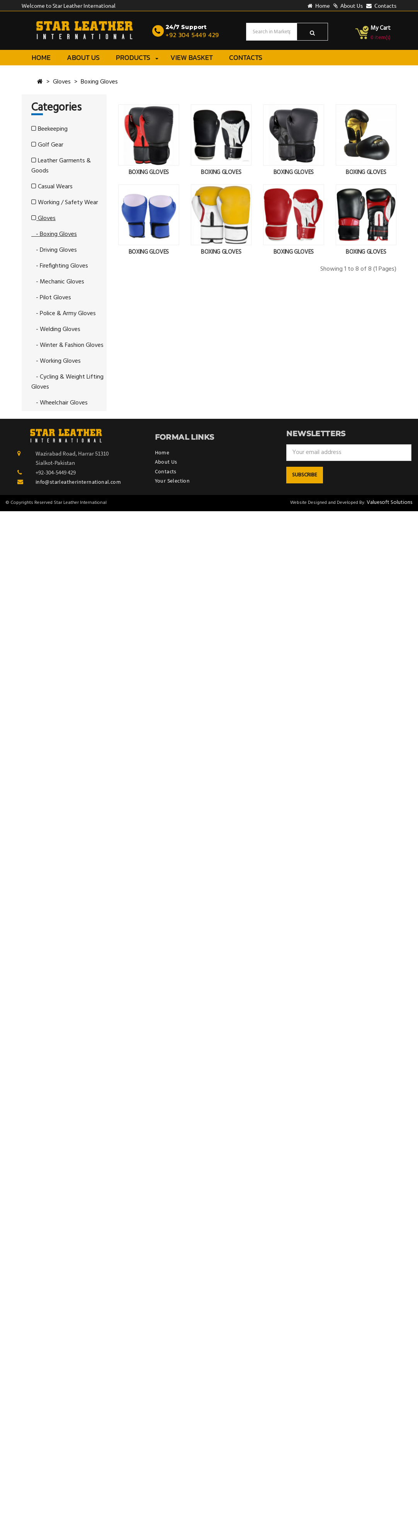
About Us (348, 5)
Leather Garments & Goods (61, 166)
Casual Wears (52, 187)
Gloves (62, 82)
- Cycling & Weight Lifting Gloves (67, 382)
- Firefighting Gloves (59, 266)
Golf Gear (47, 145)
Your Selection (172, 480)
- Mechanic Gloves (57, 282)
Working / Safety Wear (64, 203)
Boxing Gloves (99, 82)
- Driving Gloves (54, 250)
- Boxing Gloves (54, 234)
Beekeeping (49, 129)
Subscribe (304, 475)
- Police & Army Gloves (63, 314)
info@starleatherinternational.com (78, 481)
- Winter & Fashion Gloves (67, 345)
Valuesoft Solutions (389, 502)
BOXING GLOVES (149, 172)
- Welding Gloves (55, 329)
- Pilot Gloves (51, 298)
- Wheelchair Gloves (59, 403)
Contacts (381, 5)
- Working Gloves (56, 361)
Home (319, 5)
